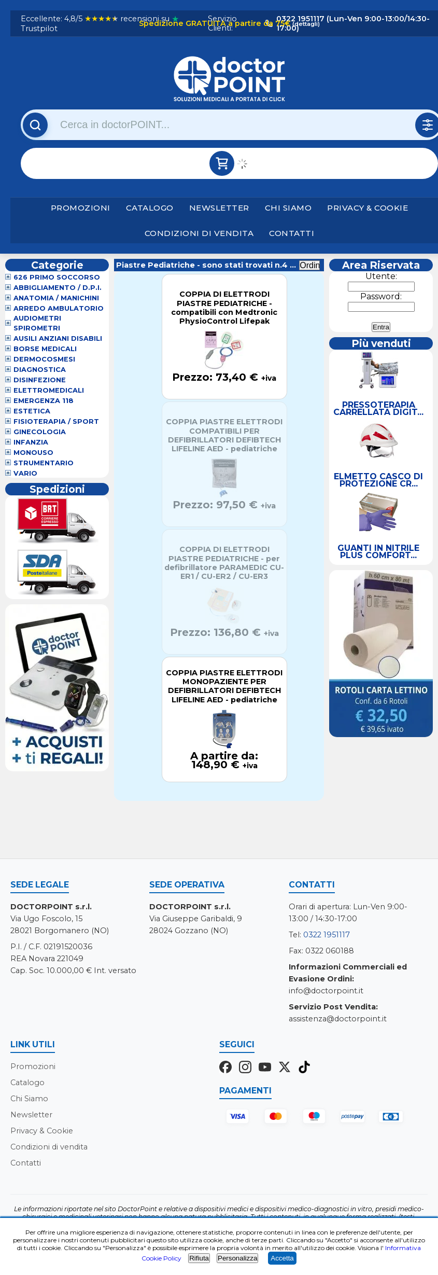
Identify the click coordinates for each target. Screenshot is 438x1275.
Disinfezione (39, 380)
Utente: (381, 276)
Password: (381, 296)
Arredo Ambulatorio (58, 308)
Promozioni (80, 208)
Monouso (33, 452)
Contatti (291, 233)
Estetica (31, 411)
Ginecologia (39, 432)
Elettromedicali (48, 390)
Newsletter (219, 208)
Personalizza (237, 1258)
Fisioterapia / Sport (56, 421)
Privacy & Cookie (367, 208)
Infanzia (30, 442)
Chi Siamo (288, 208)
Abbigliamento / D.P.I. (57, 288)
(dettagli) (305, 23)
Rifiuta (199, 1258)
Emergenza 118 (43, 401)
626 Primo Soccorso (56, 277)
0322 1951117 (326, 934)
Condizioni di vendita (199, 233)
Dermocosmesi (44, 359)
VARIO (25, 473)
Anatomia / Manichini (56, 298)
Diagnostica (39, 369)
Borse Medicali (45, 349)
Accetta (282, 1258)
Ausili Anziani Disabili (57, 338)
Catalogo (150, 208)
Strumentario (43, 463)
